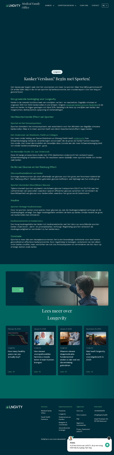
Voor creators (81, 415)
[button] (49, 5)
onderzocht (79, 138)
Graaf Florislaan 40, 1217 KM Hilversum (101, 420)
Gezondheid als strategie (64, 429)
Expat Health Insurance (45, 418)
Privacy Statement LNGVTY (83, 430)
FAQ (77, 419)
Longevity (62, 414)
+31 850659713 (99, 411)
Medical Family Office (46, 412)
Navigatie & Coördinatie (63, 423)
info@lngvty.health (100, 415)
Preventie (62, 411)
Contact (95, 5)
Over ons (84, 5)
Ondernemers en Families (65, 418)
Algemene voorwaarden (81, 424)
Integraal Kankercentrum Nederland (82, 105)
